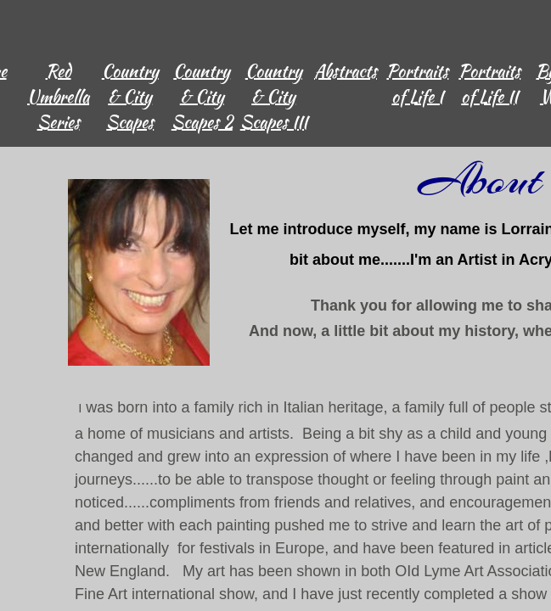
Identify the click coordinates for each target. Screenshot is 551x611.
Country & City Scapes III (273, 96)
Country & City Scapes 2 (202, 96)
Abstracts (345, 71)
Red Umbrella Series (58, 96)
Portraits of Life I (417, 84)
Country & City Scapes (130, 96)
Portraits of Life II (489, 84)
